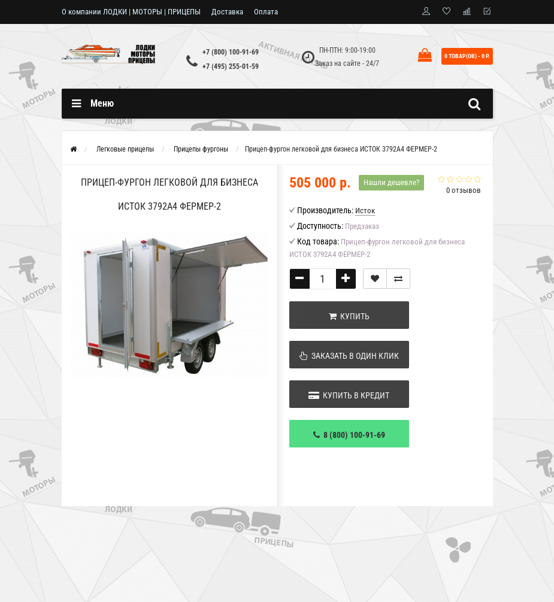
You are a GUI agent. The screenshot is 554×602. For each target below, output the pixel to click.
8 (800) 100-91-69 (349, 435)
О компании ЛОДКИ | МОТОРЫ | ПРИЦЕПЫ (131, 11)
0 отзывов (463, 190)
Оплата (266, 11)
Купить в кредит (348, 395)
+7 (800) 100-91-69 (230, 52)
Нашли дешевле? (391, 182)
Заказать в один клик (349, 356)
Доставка (227, 11)
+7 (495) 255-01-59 (230, 66)
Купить (349, 316)
